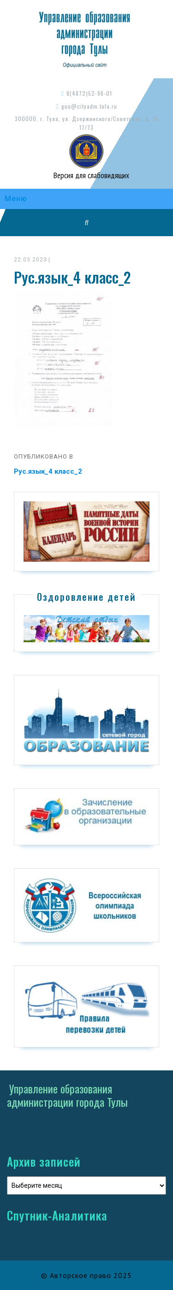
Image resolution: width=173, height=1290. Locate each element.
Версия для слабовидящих (90, 175)
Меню (16, 198)
